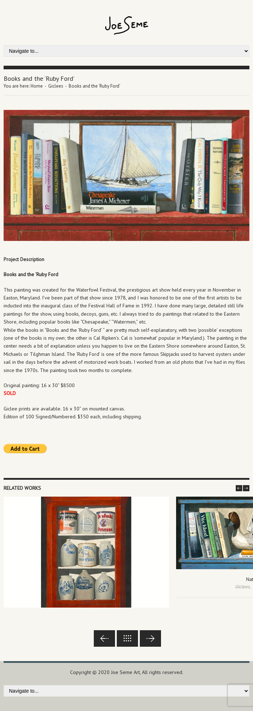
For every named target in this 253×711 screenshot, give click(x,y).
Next (150, 638)
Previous (104, 638)
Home (37, 86)
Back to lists (127, 638)
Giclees (55, 86)
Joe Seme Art (125, 672)
